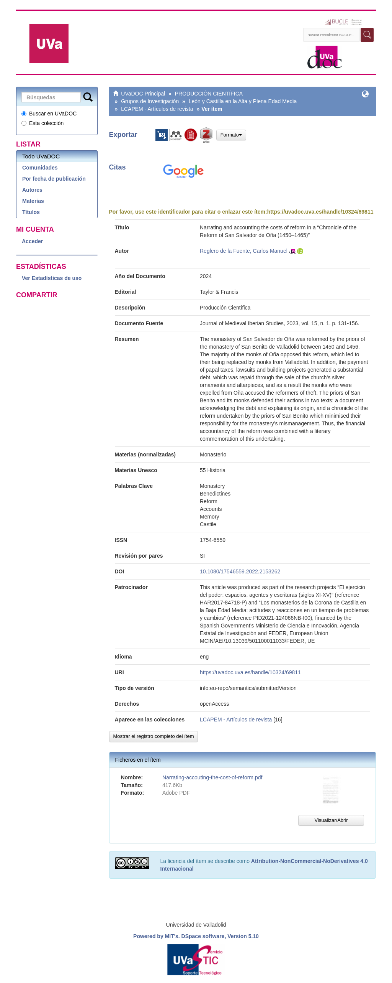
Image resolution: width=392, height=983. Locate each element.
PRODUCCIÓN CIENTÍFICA (209, 94)
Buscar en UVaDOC (49, 113)
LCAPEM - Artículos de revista (157, 109)
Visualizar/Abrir (331, 820)
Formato (231, 135)
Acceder (32, 241)
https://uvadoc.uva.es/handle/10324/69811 (320, 212)
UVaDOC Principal (143, 94)
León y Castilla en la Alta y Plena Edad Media (243, 101)
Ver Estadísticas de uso (52, 278)
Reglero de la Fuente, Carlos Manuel (243, 251)
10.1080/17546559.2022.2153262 (240, 571)
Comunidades (40, 168)
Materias (33, 201)
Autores (32, 190)
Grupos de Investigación (150, 101)
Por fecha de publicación (54, 179)
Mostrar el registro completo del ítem (153, 736)
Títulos (31, 212)
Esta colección (42, 123)
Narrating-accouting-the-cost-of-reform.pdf (212, 777)
